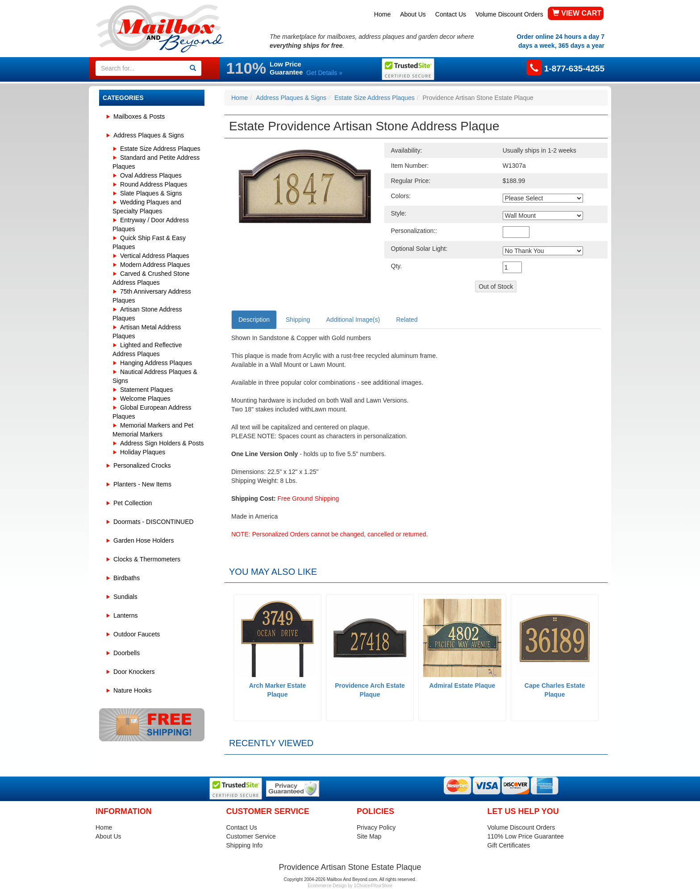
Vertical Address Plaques (154, 255)
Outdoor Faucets (136, 634)
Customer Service (251, 836)
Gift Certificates (509, 845)
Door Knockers (134, 671)
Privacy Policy (376, 827)
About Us (413, 14)
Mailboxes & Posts (139, 116)
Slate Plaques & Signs (151, 193)
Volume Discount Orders (509, 14)
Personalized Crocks (142, 465)
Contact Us (450, 14)
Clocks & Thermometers (146, 559)
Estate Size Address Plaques (160, 148)
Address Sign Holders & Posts (162, 443)
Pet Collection (132, 503)
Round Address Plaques (153, 184)
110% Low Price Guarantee (526, 836)
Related (406, 319)
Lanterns (125, 615)
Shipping (298, 319)
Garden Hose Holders (143, 540)
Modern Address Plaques (155, 264)
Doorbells (126, 652)
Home (382, 14)
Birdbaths (126, 578)
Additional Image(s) (353, 319)
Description (254, 319)
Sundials (125, 596)
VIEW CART (576, 13)
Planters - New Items (142, 484)
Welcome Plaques (145, 398)
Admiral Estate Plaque (462, 685)
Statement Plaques (146, 389)
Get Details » (324, 72)
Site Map (369, 836)
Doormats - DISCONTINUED (153, 521)
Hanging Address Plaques (156, 362)
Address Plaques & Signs (148, 135)
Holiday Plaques (142, 452)
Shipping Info (244, 845)
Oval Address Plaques (151, 175)
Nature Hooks (132, 690)
